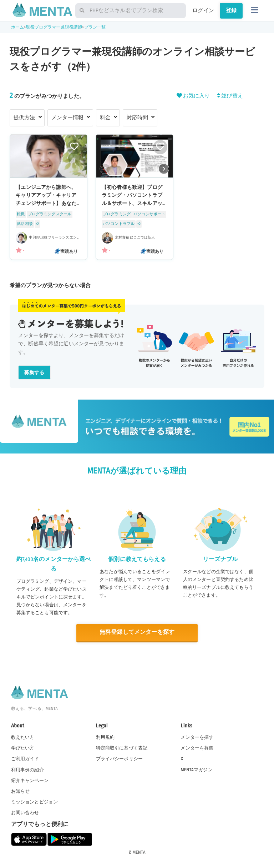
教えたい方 (23, 737)
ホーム (17, 27)
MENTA (139, 852)
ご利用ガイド (25, 758)
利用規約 (105, 737)
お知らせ (20, 791)
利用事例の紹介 (27, 769)
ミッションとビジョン (34, 802)
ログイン (203, 10)
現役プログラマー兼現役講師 (54, 27)
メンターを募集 (197, 748)
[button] (164, 168)
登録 (231, 10)
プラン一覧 (95, 27)
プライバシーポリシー (119, 758)
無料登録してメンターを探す (137, 632)
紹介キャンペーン (30, 780)
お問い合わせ (25, 812)
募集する (34, 372)
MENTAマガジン (196, 769)
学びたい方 (23, 748)
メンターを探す (197, 737)
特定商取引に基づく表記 (122, 748)
